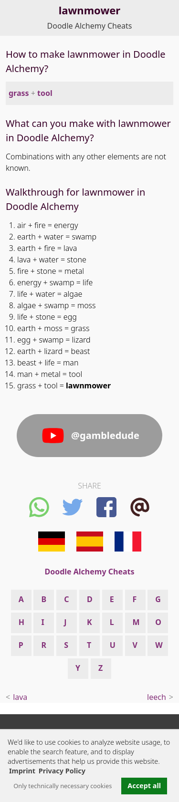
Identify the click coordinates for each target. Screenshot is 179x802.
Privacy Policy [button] (62, 770)
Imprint (22, 770)
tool (45, 93)
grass (19, 93)
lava (20, 697)
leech (156, 697)
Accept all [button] (144, 785)
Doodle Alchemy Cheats (89, 26)
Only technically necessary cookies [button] (62, 785)
